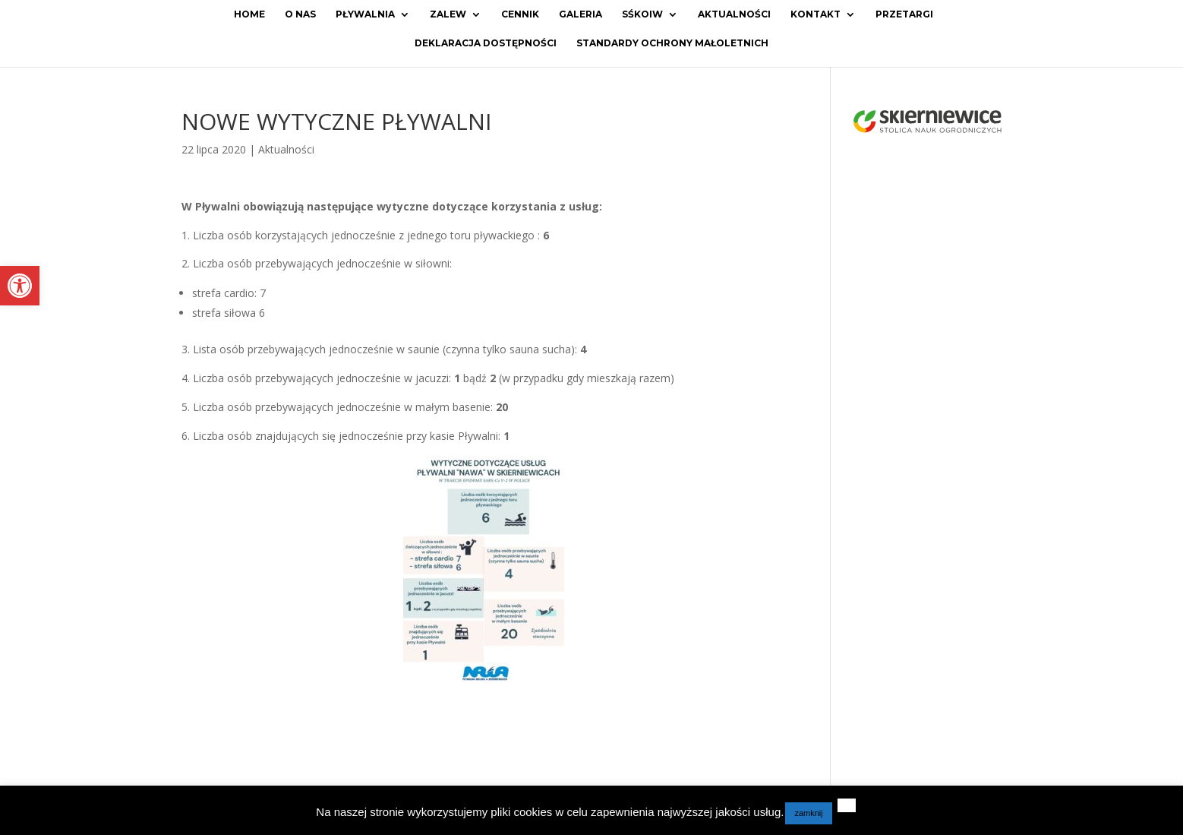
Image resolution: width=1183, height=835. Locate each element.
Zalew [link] (448, 14)
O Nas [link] (300, 14)
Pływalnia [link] (365, 14)
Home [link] (249, 14)
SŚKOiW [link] (642, 14)
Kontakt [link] (815, 14)
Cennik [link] (520, 14)
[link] (19, 285)
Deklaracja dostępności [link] (486, 43)
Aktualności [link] (734, 14)
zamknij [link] (808, 813)
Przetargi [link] (904, 14)
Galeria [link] (580, 14)
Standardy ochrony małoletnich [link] (672, 43)
